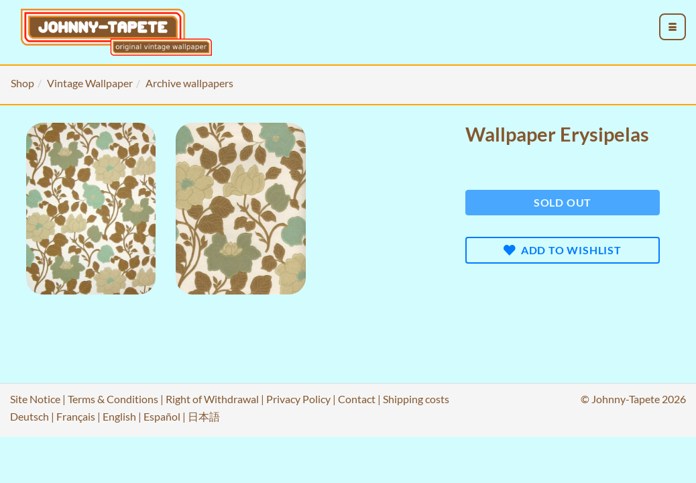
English (119, 416)
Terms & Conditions (113, 398)
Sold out (562, 202)
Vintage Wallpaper (90, 82)
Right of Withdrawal (212, 398)
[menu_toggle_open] (672, 26)
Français (75, 416)
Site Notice (35, 398)
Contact (356, 398)
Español (161, 416)
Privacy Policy (298, 398)
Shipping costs (416, 398)
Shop (22, 82)
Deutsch (29, 416)
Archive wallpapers (189, 82)
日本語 (204, 416)
